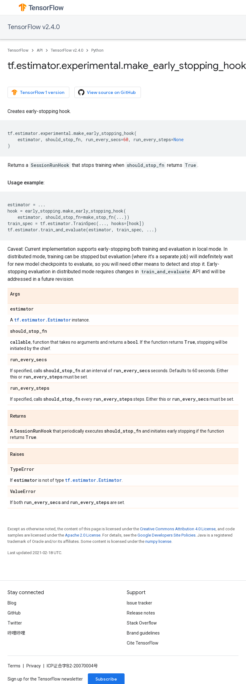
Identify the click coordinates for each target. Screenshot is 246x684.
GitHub (14, 612)
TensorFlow (18, 50)
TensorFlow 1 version (37, 92)
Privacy (33, 665)
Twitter (15, 622)
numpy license (158, 541)
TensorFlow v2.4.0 (34, 27)
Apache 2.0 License (82, 535)
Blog (12, 602)
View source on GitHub (107, 92)
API (40, 50)
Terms (14, 665)
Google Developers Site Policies (166, 535)
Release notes (141, 612)
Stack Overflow (142, 622)
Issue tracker (139, 602)
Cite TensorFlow (142, 642)
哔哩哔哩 (16, 632)
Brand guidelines (143, 632)
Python (97, 50)
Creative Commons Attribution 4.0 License (178, 529)
